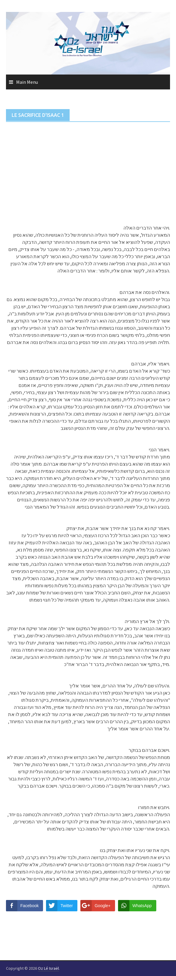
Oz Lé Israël (48, 968)
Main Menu (27, 82)
